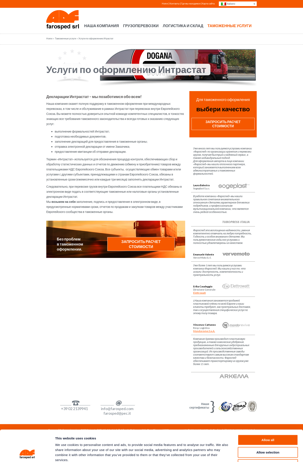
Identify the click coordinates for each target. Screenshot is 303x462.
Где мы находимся (191, 3)
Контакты (175, 3)
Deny (268, 435)
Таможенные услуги (229, 25)
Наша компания (101, 25)
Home (165, 3)
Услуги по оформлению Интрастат (126, 69)
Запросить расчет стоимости (141, 244)
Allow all (268, 410)
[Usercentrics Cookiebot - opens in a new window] (27, 454)
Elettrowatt (199, 292)
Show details (221, 453)
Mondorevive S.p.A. (204, 331)
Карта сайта (208, 3)
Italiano (231, 3)
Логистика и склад (183, 25)
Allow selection (267, 423)
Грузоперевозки (141, 25)
